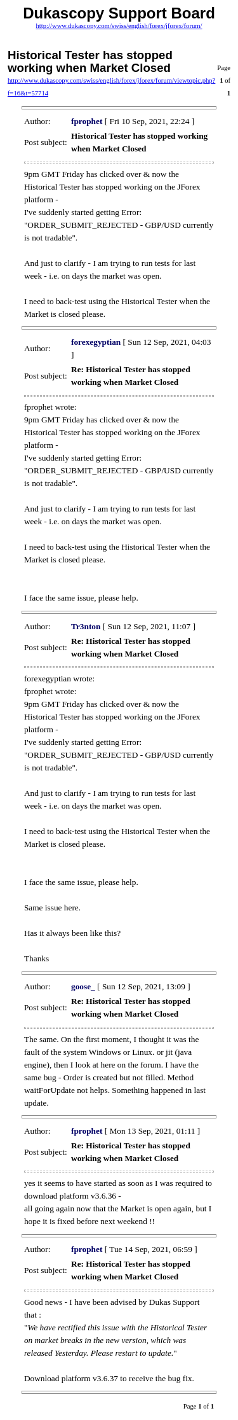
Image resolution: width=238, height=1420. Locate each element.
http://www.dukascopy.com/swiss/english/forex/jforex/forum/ (119, 25)
